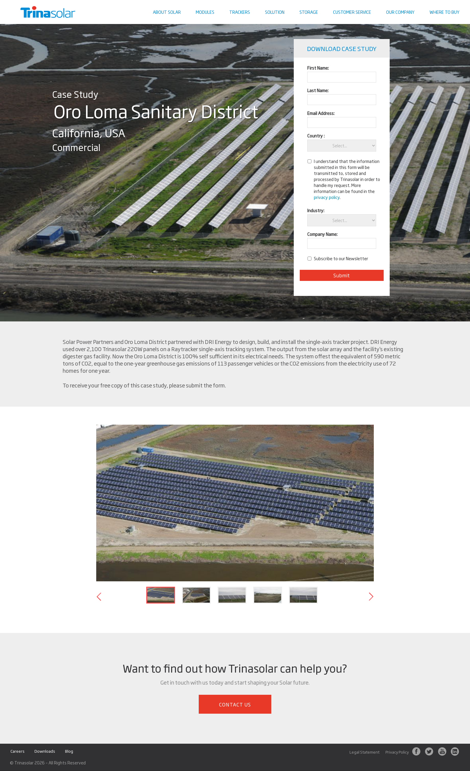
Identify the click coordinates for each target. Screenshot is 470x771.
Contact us (451, 4)
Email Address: (321, 113)
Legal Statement (364, 752)
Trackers (239, 12)
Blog (69, 751)
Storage (308, 12)
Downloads (44, 751)
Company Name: (322, 234)
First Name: (318, 68)
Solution (274, 12)
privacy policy (327, 197)
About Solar (167, 12)
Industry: (315, 210)
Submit (341, 275)
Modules (205, 12)
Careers (17, 751)
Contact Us (235, 704)
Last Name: (318, 90)
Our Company (400, 12)
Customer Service (352, 12)
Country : (316, 135)
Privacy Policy (397, 752)
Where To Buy (445, 12)
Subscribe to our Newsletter (341, 258)
